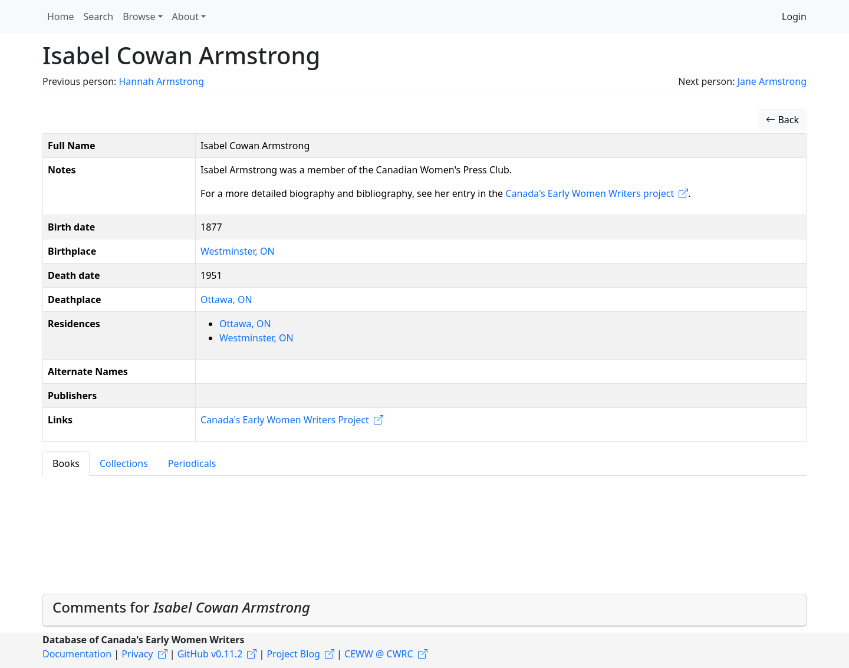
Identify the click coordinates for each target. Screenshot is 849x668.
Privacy (137, 653)
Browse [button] (139, 16)
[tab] (424, 610)
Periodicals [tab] (192, 463)
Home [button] (60, 16)
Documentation (76, 653)
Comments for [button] (181, 607)
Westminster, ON (237, 251)
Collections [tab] (124, 463)
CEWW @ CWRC (378, 653)
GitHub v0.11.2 (210, 653)
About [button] (185, 16)
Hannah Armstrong (161, 81)
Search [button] (99, 16)
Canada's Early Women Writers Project (284, 419)
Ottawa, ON (226, 299)
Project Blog (293, 653)
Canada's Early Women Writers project (589, 193)
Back (782, 119)
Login (794, 16)
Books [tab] (66, 463)
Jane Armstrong (772, 81)
